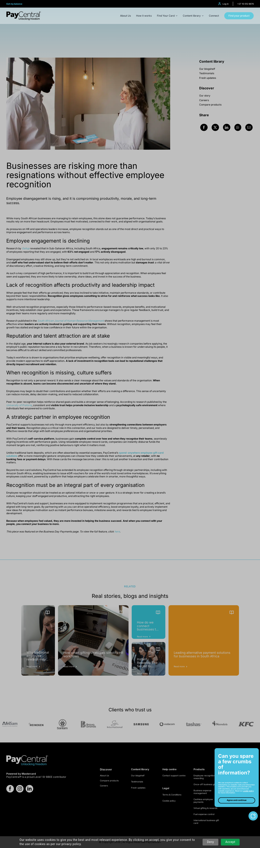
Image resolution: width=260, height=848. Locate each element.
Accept (230, 842)
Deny (210, 842)
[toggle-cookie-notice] (253, 813)
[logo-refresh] (23, 13)
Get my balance (14, 4)
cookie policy (248, 791)
